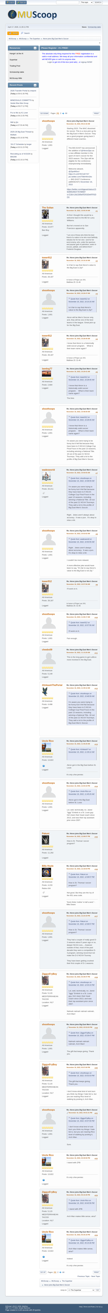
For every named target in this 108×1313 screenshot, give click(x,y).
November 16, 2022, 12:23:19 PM (78, 916)
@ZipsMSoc (73, 171)
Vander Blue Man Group (19, 103)
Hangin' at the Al (16, 53)
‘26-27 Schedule (17, 144)
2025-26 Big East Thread (20, 132)
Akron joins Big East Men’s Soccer (80, 121)
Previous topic (83, 1276)
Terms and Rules (89, 1307)
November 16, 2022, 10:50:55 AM (78, 473)
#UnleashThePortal (52, 685)
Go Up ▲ (99, 1307)
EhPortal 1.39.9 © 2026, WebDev (16, 1306)
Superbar (13, 60)
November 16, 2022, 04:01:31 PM (80, 1113)
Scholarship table (94, 27)
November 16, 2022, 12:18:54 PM (78, 869)
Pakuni (45, 833)
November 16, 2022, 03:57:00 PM (78, 1067)
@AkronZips (86, 151)
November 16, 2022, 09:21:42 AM (78, 124)
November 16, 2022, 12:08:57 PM (78, 836)
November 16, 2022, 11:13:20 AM (78, 652)
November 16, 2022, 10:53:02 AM (78, 533)
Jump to (63, 1290)
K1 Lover (24, 113)
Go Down (44, 113)
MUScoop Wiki (16, 78)
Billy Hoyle (47, 866)
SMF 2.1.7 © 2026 (11, 1308)
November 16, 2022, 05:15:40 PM (78, 1195)
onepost (33, 91)
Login (49, 62)
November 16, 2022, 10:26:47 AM (78, 293)
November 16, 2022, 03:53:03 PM (80, 1027)
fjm (17, 122)
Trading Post (15, 66)
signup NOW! (86, 62)
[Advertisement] (70, 86)
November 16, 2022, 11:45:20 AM (78, 744)
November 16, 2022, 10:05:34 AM (78, 210)
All (66, 113)
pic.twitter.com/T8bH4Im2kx (80, 177)
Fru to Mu (14, 113)
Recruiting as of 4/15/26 (20, 154)
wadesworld (48, 470)
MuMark (13, 135)
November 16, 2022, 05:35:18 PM (78, 1235)
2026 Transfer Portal (18, 91)
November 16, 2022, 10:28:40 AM (78, 338)
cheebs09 (47, 649)
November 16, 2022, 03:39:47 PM (78, 977)
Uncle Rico (48, 741)
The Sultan (47, 207)
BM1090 (13, 157)
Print (96, 113)
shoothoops (48, 121)
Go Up (42, 1272)
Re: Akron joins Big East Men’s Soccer (82, 208)
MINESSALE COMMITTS (21, 100)
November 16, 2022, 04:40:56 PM (78, 1158)
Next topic (95, 1276)
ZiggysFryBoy (49, 974)
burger (29, 144)
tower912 (47, 257)
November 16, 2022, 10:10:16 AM (78, 260)
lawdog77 (47, 368)
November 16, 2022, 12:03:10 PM (78, 786)
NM (11, 122)
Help (80, 1307)
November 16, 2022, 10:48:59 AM (78, 412)
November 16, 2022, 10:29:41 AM (78, 371)
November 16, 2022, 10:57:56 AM (78, 584)
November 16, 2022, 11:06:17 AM (78, 617)
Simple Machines (24, 1308)
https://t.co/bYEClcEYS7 (78, 174)
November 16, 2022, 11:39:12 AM (78, 688)
